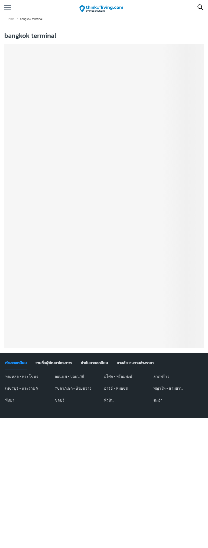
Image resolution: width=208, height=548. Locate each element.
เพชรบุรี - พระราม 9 (21, 388)
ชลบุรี (59, 400)
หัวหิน (109, 400)
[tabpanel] (104, 391)
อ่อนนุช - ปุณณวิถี (69, 376)
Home (10, 19)
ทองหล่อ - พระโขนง (21, 376)
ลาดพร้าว (161, 376)
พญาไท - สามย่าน (168, 388)
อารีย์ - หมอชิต (116, 388)
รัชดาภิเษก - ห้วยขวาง (73, 388)
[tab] (16, 363)
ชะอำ (157, 400)
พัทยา (9, 400)
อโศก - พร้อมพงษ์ (118, 376)
